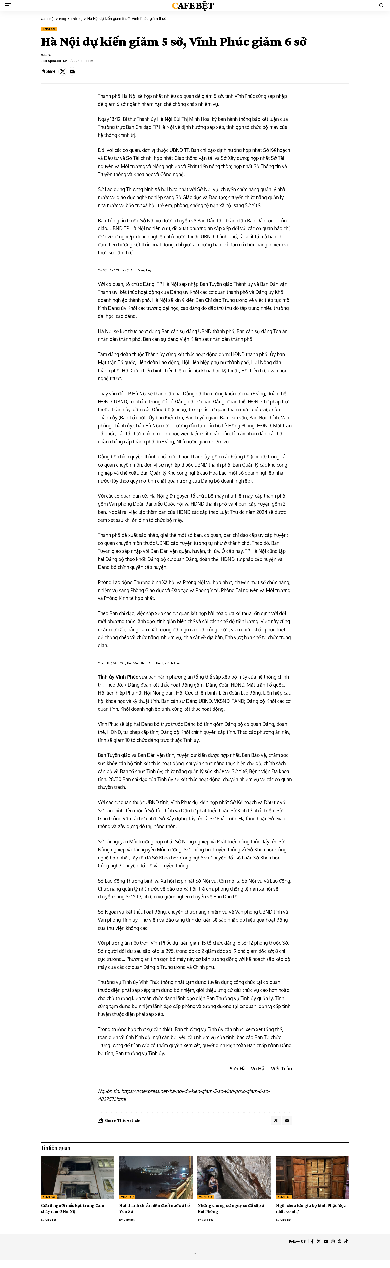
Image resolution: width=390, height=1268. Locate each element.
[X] (315, 1247)
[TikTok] (345, 1247)
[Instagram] (331, 1247)
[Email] (74, 74)
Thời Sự (50, 29)
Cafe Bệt (192, 5)
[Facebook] (308, 1247)
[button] (9, 5)
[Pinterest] (338, 1247)
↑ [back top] (195, 1260)
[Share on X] (63, 74)
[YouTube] (323, 1247)
